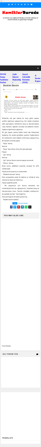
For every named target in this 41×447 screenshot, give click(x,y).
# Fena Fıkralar (23, 203)
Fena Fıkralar (7, 92)
